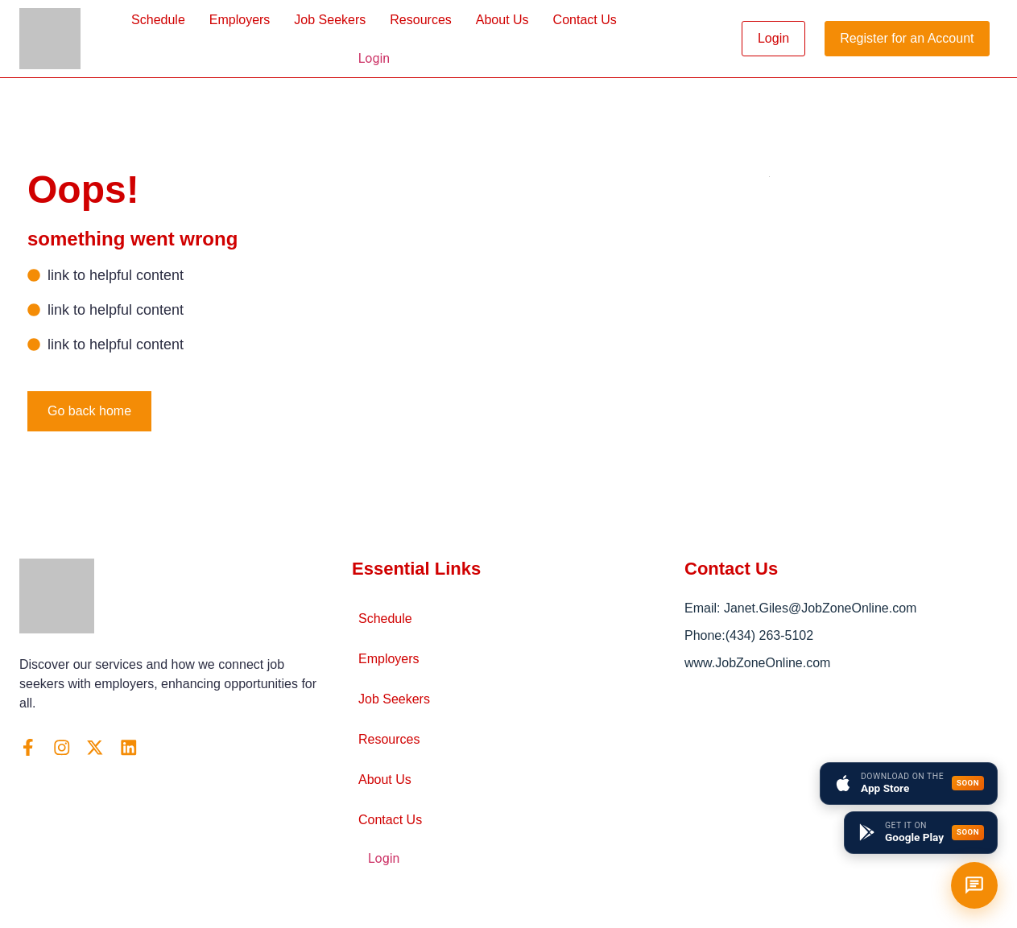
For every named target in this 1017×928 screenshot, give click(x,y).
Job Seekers (330, 20)
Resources (420, 20)
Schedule (158, 20)
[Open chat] (974, 885)
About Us (502, 20)
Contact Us (585, 20)
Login (374, 58)
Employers (240, 20)
